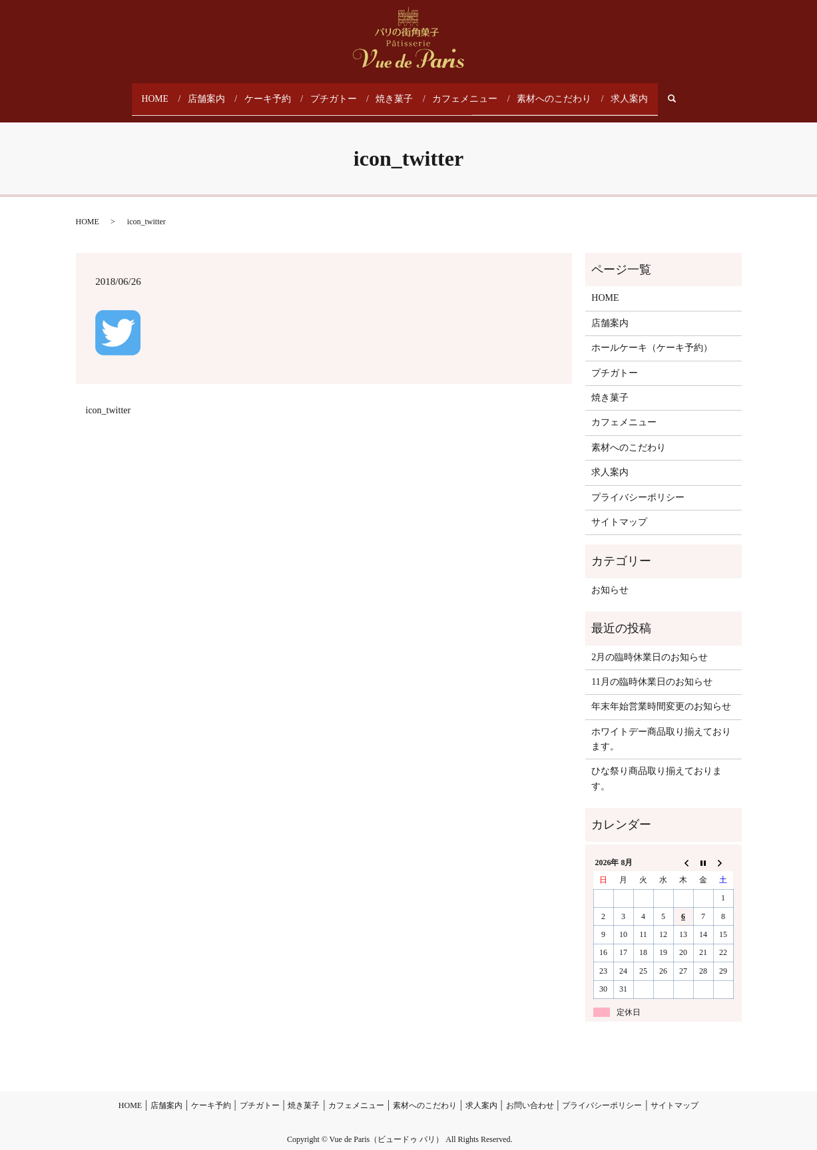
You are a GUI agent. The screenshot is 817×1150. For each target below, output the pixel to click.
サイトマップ (619, 509)
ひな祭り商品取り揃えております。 (656, 766)
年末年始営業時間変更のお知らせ (661, 694)
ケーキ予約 (274, 92)
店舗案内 (214, 92)
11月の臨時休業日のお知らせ (651, 669)
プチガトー (338, 92)
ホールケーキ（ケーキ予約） (651, 336)
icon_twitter (108, 398)
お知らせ (610, 577)
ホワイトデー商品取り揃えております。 (661, 726)
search (671, 93)
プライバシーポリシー (637, 485)
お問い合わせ (530, 1093)
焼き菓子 (398, 92)
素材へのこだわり (550, 92)
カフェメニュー (466, 92)
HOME (162, 92)
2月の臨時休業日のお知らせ (649, 645)
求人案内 (622, 92)
